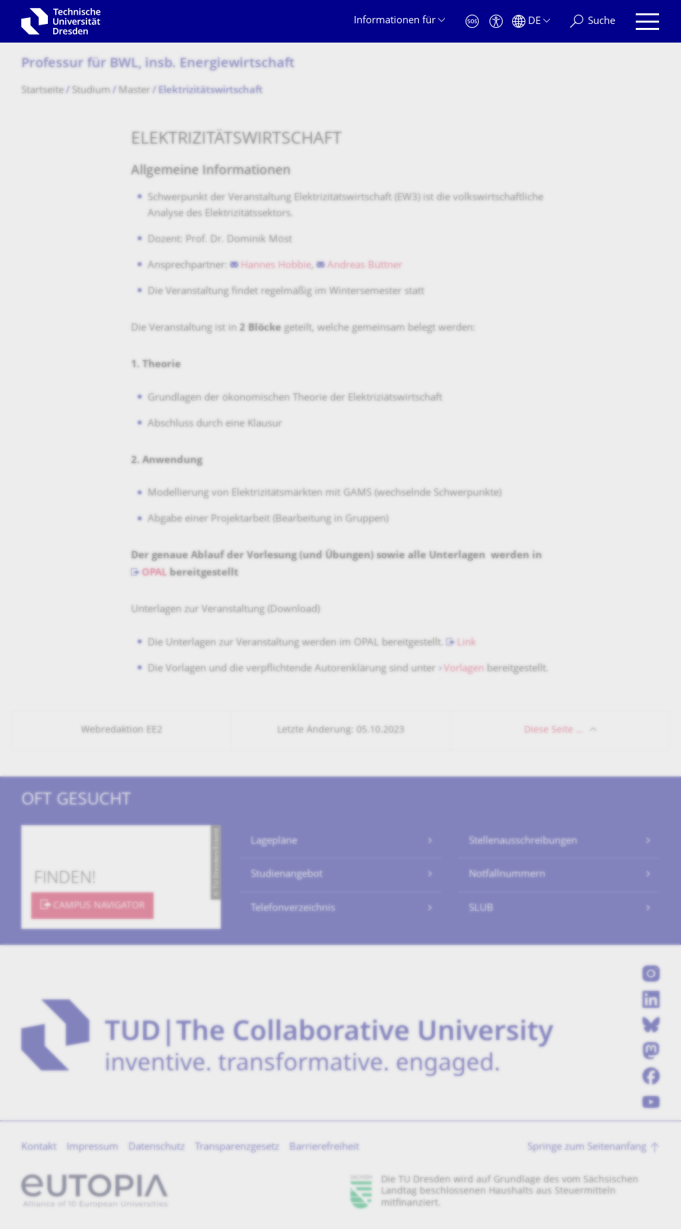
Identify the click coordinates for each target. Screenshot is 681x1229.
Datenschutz (156, 1147)
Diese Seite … (553, 730)
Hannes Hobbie (276, 266)
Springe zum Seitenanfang (586, 1147)
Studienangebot (287, 875)
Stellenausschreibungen (523, 841)
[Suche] (592, 21)
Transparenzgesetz (237, 1147)
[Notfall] (472, 21)
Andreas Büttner (364, 266)
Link (466, 643)
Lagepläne (274, 841)
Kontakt (39, 1147)
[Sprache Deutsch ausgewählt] (531, 21)
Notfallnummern (507, 875)
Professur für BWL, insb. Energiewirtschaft (158, 64)
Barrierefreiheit (324, 1147)
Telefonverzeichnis (293, 909)
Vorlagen (464, 669)
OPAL (154, 573)
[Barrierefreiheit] (496, 21)
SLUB (481, 909)
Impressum (92, 1147)
